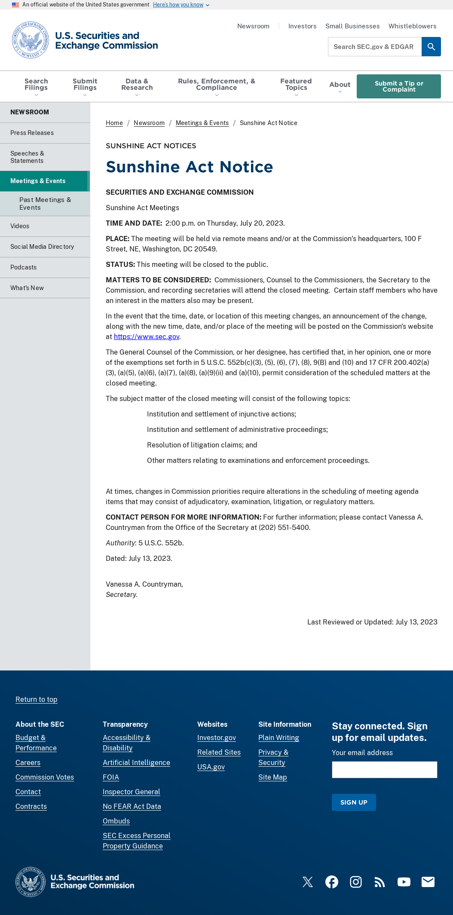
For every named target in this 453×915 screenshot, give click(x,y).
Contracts (31, 806)
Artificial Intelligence (136, 763)
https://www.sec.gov (146, 337)
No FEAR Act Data (132, 806)
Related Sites (219, 752)
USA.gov (211, 767)
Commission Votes (44, 777)
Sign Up (353, 802)
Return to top (36, 699)
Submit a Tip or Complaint (399, 86)
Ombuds (116, 821)
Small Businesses (352, 26)
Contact (28, 792)
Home (114, 122)
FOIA (111, 777)
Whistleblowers (413, 26)
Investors (302, 26)
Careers (27, 763)
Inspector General (131, 792)
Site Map (272, 777)
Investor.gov (216, 738)
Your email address (362, 753)
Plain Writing (278, 738)
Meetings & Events (202, 122)
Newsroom (253, 26)
